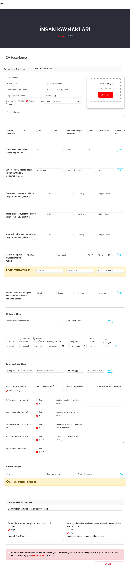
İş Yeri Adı (10, 341)
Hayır (19, 390)
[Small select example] (63, 102)
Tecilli (21, 101)
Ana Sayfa (62, 36)
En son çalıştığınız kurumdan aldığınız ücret (85, 536)
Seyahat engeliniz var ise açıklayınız (67, 414)
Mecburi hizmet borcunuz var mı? (18, 426)
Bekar (41, 130)
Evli (25, 130)
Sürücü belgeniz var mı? (16, 386)
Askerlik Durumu (9, 102)
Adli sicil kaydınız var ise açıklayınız (67, 438)
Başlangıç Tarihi (54, 341)
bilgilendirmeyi (39, 555)
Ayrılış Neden (92, 340)
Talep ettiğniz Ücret (16, 536)
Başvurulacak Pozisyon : (15, 69)
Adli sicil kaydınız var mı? (17, 436)
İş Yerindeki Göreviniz (24, 340)
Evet (11, 390)
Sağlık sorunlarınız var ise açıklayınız (67, 401)
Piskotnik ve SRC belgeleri (109, 386)
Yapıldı (32, 101)
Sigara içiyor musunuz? (16, 448)
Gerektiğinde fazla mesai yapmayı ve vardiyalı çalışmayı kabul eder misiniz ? (94, 525)
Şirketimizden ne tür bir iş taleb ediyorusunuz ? (28, 509)
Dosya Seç (105, 95)
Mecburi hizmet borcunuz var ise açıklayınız (69, 426)
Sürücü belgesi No (75, 386)
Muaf (43, 101)
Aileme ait (104, 130)
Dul (55, 130)
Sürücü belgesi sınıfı (45, 386)
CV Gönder (109, 564)
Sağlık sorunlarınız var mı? (17, 400)
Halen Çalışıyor (107, 341)
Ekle (120, 150)
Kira (91, 130)
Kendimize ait (120, 132)
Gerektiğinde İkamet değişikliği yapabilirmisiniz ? (29, 523)
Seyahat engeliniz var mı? (17, 412)
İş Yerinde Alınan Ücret (38, 340)
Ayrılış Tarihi (73, 341)
